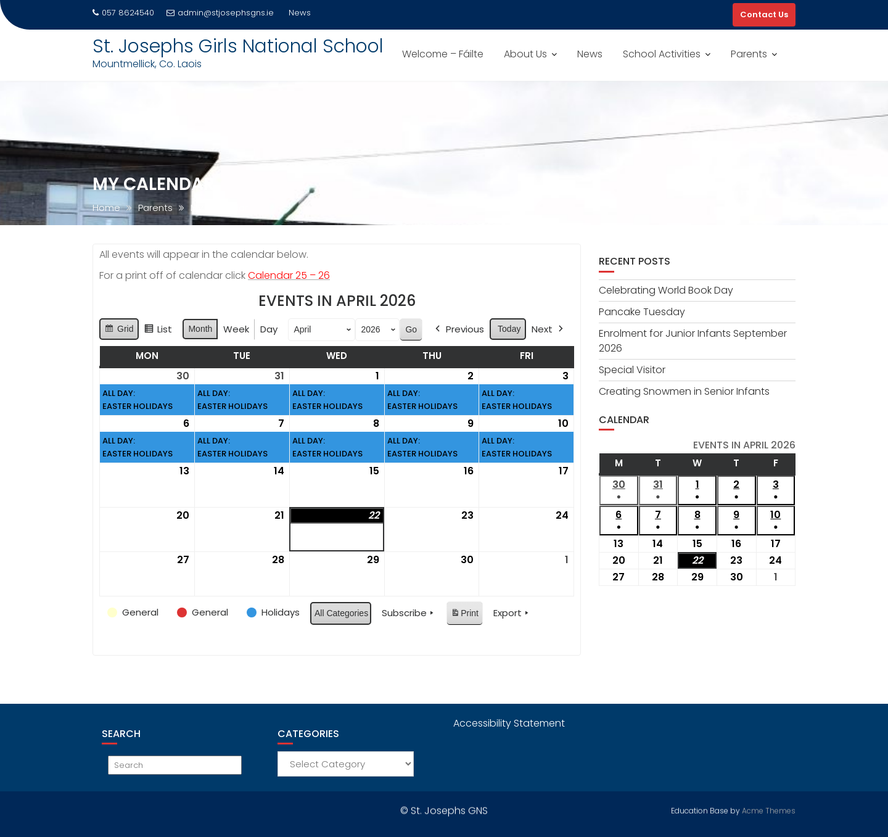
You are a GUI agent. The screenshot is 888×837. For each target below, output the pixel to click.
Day (269, 329)
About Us (525, 54)
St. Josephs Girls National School (238, 46)
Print (464, 615)
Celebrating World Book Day (666, 290)
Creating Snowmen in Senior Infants (684, 391)
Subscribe (409, 613)
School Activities (662, 54)
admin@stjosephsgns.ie (220, 13)
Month (200, 329)
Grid (118, 330)
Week (236, 329)
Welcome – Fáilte (442, 54)
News (589, 54)
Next (548, 329)
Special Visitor (632, 370)
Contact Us (764, 14)
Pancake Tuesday (642, 312)
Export (512, 613)
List (158, 330)
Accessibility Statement (509, 723)
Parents (749, 54)
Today (509, 329)
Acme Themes (769, 809)
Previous (458, 329)
